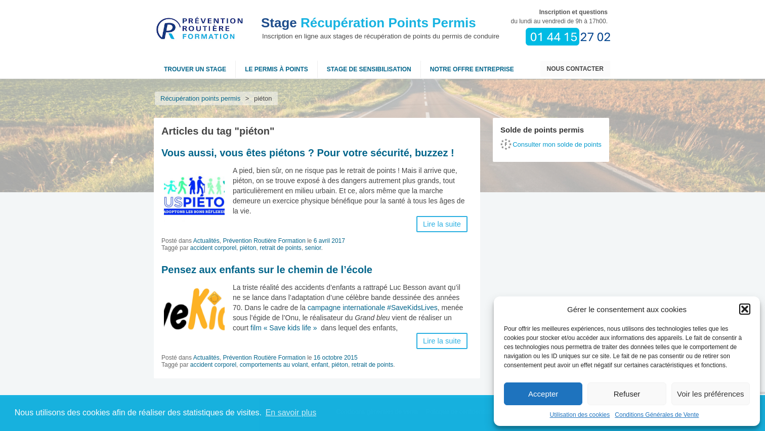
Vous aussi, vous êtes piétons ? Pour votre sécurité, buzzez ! (307, 152)
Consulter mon (557, 144)
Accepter (543, 394)
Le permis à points (276, 69)
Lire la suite (442, 224)
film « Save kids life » (283, 328)
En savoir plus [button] (291, 412)
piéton (248, 247)
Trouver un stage (195, 69)
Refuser (627, 394)
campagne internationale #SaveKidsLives (373, 308)
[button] (745, 309)
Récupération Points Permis (368, 22)
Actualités (206, 240)
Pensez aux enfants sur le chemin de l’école (266, 269)
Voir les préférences (710, 394)
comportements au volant (274, 364)
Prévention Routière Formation (264, 240)
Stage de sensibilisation (369, 69)
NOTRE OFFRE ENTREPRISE (472, 69)
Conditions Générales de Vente (657, 414)
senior (313, 247)
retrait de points (281, 247)
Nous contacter (575, 68)
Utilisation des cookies (580, 414)
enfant (319, 364)
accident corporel (213, 247)
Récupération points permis (200, 98)
